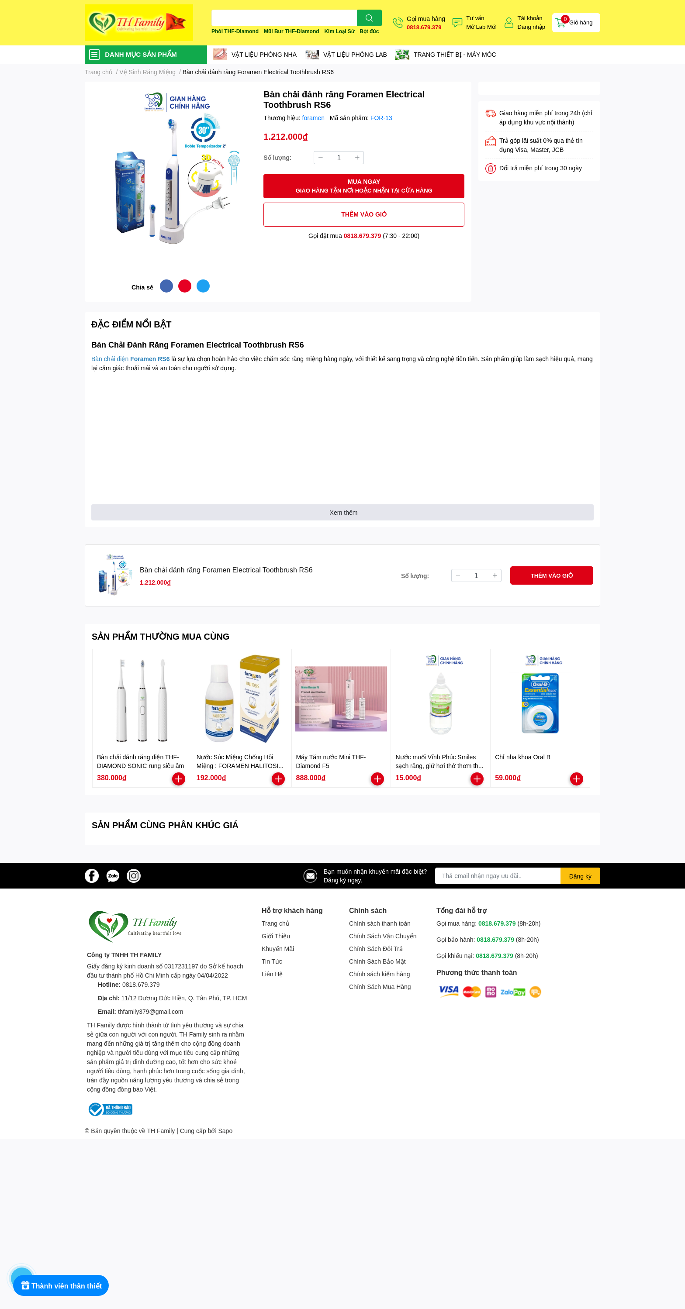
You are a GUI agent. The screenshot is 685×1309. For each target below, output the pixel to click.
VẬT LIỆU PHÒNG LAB (355, 54)
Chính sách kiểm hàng (379, 974)
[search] (369, 18)
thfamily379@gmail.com (150, 1011)
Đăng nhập (531, 26)
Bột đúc (369, 31)
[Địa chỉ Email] (517, 876)
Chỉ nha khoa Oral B (522, 757)
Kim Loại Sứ (339, 31)
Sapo (225, 1130)
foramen (314, 117)
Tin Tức (272, 961)
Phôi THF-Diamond (235, 31)
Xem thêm (344, 512)
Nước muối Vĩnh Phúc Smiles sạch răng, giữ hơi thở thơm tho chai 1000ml (438, 765)
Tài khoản (530, 17)
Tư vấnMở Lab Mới (481, 22)
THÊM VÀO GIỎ (364, 214)
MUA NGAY (364, 186)
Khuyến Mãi (278, 948)
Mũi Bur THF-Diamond (291, 31)
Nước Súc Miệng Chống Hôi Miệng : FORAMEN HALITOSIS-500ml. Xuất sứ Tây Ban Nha (240, 765)
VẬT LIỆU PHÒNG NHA (264, 54)
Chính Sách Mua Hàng (380, 986)
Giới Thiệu (276, 936)
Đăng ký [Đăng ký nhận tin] (580, 876)
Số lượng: (277, 157)
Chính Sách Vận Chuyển (383, 936)
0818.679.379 (424, 27)
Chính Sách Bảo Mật (377, 961)
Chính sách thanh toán (380, 923)
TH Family (161, 1130)
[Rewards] (61, 1285)
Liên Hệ (272, 974)
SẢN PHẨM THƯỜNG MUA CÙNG (160, 636)
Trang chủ (276, 923)
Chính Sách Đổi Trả (376, 948)
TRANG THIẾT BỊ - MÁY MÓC (455, 54)
